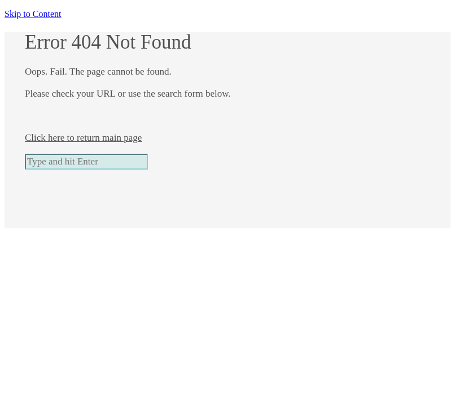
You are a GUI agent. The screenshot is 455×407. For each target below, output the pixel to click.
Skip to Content (33, 14)
